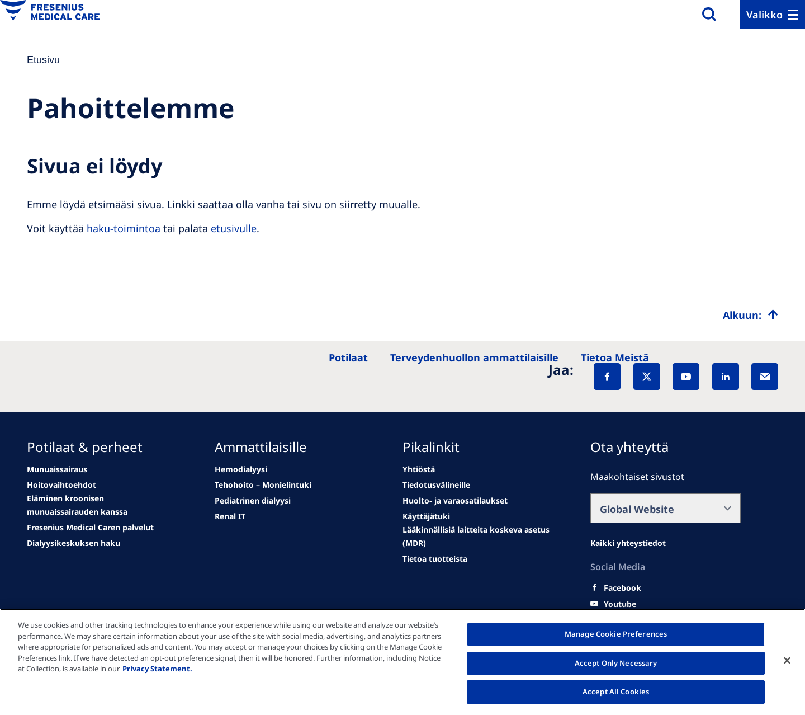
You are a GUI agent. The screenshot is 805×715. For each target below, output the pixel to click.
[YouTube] (686, 376)
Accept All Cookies (616, 691)
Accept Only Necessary (616, 663)
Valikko (764, 14)
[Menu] (772, 14)
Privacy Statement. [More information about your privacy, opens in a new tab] (157, 669)
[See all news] (90, 527)
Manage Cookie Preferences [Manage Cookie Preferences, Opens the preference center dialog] (616, 634)
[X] (646, 376)
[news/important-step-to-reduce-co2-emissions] (57, 469)
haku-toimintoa (123, 228)
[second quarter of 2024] (102, 505)
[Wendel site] (61, 485)
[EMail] (764, 376)
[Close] (787, 660)
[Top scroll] (750, 315)
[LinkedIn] (725, 376)
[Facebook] (607, 376)
